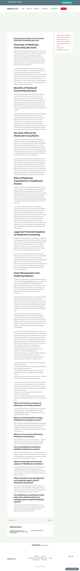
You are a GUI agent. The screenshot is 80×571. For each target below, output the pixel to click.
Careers (51, 558)
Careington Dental (61, 51)
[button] (39, 8)
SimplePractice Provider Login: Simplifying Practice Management (63, 43)
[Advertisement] (40, 20)
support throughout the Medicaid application (28, 281)
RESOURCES (45, 8)
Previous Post (11, 520)
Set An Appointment (67, 2)
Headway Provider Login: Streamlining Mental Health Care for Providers (19, 531)
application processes (32, 100)
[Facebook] (72, 556)
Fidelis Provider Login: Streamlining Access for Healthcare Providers (62, 37)
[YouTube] (69, 556)
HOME (23, 8)
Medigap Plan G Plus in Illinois (63, 53)
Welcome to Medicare (37, 530)
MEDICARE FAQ (54, 8)
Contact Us (42, 556)
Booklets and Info (36, 560)
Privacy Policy (44, 560)
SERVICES (37, 8)
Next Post (50, 520)
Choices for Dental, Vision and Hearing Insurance (38, 558)
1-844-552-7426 (44, 545)
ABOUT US (29, 8)
